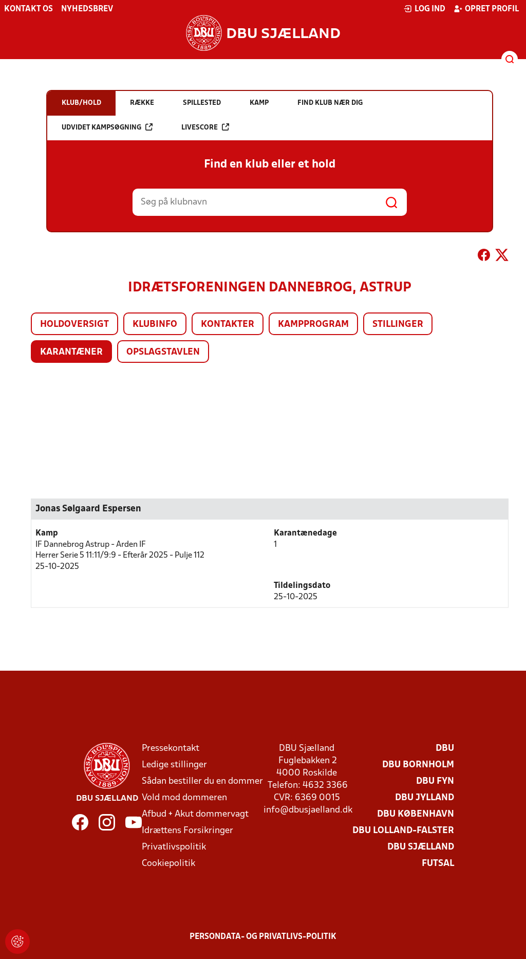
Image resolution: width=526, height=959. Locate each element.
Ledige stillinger (174, 765)
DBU (445, 748)
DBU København (415, 814)
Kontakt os (28, 9)
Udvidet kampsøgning (107, 127)
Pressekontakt (170, 748)
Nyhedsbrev (87, 9)
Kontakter (227, 324)
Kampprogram (313, 324)
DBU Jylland (424, 798)
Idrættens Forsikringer (187, 830)
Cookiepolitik (168, 863)
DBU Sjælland (420, 847)
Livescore (205, 127)
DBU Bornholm (418, 765)
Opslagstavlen (163, 352)
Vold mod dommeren (184, 798)
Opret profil (486, 8)
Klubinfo (155, 324)
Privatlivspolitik (174, 847)
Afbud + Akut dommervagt (195, 814)
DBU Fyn (435, 781)
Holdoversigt (74, 324)
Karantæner (71, 352)
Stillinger (397, 324)
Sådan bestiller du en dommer (202, 781)
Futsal (438, 863)
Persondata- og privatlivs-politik (263, 936)
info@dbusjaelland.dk (308, 810)
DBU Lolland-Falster (403, 830)
